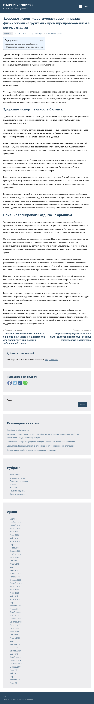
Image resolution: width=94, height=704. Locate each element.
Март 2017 (14, 676)
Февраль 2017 (15, 680)
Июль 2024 (14, 557)
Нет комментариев (53, 33)
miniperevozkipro (36, 33)
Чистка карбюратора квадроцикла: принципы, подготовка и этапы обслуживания (41, 442)
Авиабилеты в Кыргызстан (18, 430)
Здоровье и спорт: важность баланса (21, 44)
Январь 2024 (15, 570)
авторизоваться (51, 359)
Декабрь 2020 (15, 651)
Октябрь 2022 (15, 618)
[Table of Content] (41, 40)
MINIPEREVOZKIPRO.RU (19, 5)
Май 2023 (14, 596)
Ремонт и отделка (17, 491)
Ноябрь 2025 (15, 522)
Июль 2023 (14, 589)
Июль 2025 (14, 532)
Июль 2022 (14, 628)
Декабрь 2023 (15, 573)
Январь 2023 (15, 609)
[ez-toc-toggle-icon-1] (40, 40)
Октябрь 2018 (15, 660)
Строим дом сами (17, 494)
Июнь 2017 (14, 670)
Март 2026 (14, 519)
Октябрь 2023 (15, 580)
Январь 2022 (15, 647)
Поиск (9, 400)
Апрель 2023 (15, 599)
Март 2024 (14, 567)
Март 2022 (14, 641)
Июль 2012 (14, 683)
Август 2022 (15, 625)
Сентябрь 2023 (16, 583)
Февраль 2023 (16, 606)
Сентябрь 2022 (16, 622)
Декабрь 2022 (15, 612)
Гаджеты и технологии (19, 481)
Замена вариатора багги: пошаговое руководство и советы (31, 450)
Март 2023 (14, 602)
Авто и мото (14, 475)
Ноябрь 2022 (15, 615)
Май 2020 (14, 654)
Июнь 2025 (14, 535)
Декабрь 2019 (15, 657)
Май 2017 (13, 673)
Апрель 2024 (15, 564)
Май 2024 (14, 561)
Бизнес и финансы (17, 478)
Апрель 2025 (15, 541)
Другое (13, 484)
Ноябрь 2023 (15, 577)
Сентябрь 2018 (16, 664)
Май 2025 (14, 538)
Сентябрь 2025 (16, 525)
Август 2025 (15, 528)
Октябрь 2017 (15, 667)
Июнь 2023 (14, 593)
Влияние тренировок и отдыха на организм (24, 47)
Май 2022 (14, 635)
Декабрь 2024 (15, 551)
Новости (8, 33)
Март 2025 (14, 544)
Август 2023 (15, 586)
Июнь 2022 (14, 631)
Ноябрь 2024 (15, 554)
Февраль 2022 (16, 644)
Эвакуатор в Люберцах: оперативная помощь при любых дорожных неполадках (40, 446)
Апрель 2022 (15, 638)
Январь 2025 (15, 548)
